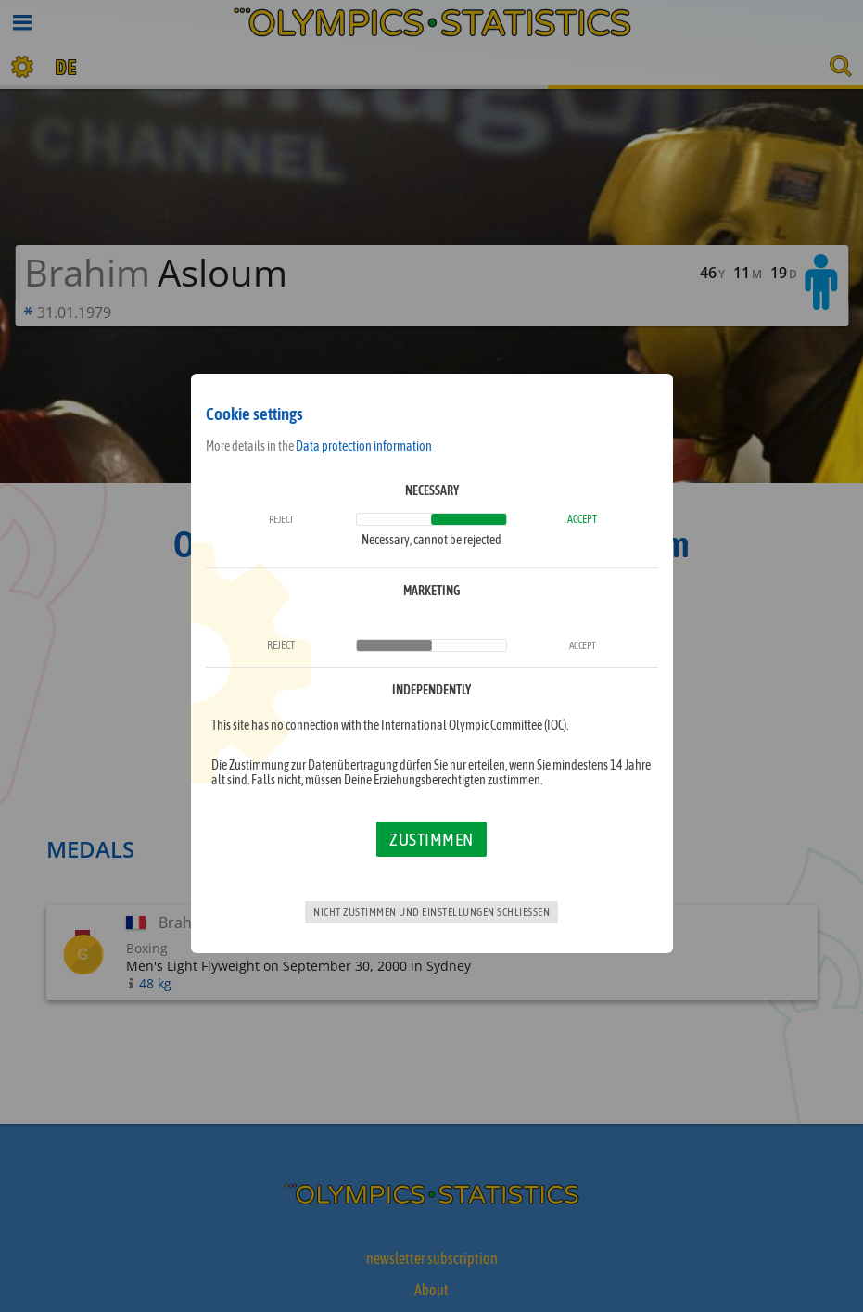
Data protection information (364, 446)
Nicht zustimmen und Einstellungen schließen (431, 912)
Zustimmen (431, 839)
